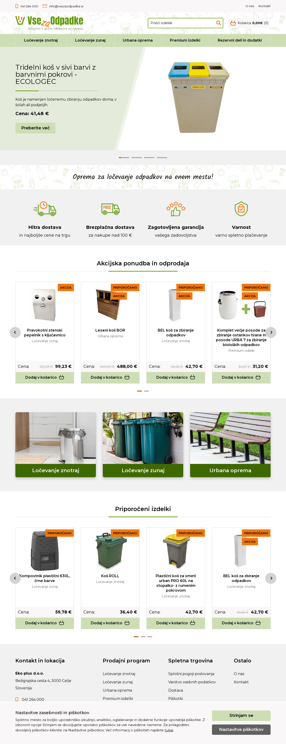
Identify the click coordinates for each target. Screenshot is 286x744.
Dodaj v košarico (44, 377)
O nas (250, 6)
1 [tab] (139, 391)
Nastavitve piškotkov (241, 729)
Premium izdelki (185, 40)
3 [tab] (150, 636)
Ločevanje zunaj (90, 40)
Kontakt (265, 6)
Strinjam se (241, 715)
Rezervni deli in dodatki (240, 40)
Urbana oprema (138, 40)
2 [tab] (146, 391)
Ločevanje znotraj (41, 40)
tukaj (169, 730)
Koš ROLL (110, 576)
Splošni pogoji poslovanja (191, 674)
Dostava (175, 690)
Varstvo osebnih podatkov (192, 682)
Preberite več (35, 128)
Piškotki (175, 698)
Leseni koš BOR (110, 330)
